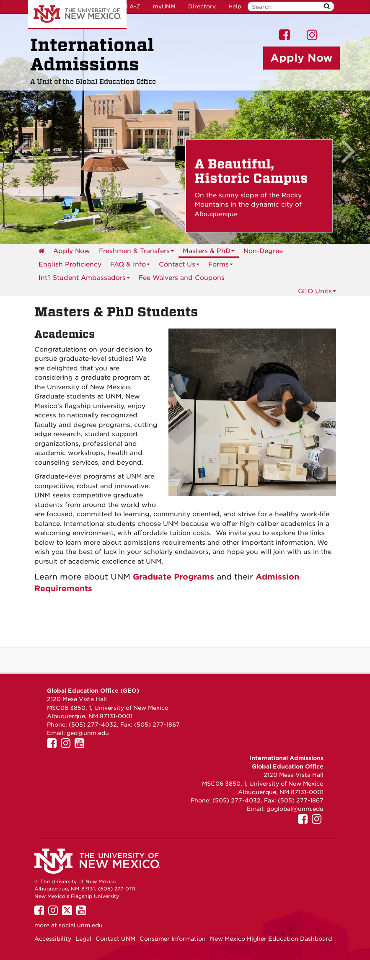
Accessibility (52, 938)
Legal (83, 938)
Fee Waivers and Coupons (182, 278)
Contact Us (179, 266)
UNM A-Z (127, 6)
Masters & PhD (209, 252)
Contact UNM (115, 938)
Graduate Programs (173, 576)
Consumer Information (173, 938)
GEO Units (317, 291)
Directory (202, 6)
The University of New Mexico (77, 14)
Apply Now (71, 251)
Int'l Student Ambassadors (84, 279)
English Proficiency (70, 264)
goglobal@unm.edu (295, 808)
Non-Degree (263, 251)
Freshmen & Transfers (136, 252)
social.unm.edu (81, 925)
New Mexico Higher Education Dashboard (271, 938)
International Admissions (92, 55)
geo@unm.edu (88, 733)
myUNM (164, 6)
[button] (27, 129)
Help (234, 6)
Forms (220, 266)
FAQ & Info (130, 266)
